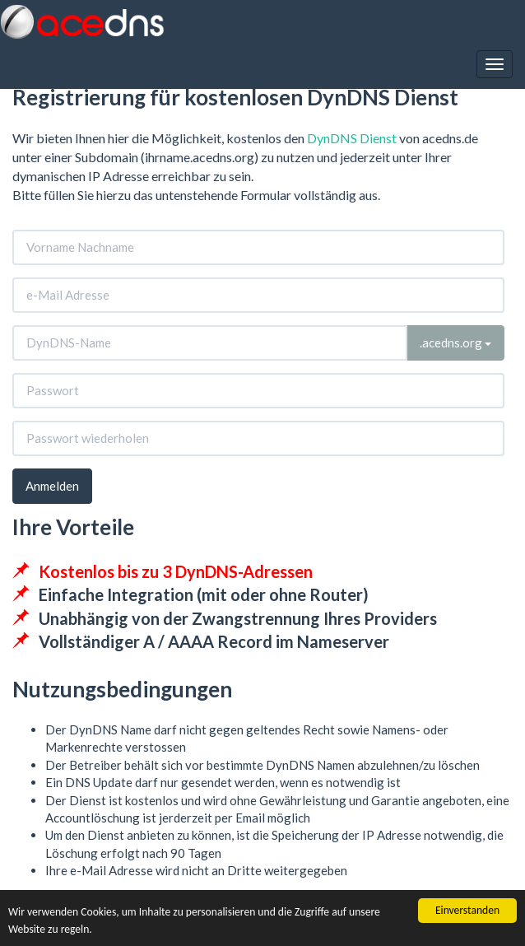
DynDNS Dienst (352, 138)
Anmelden (52, 485)
